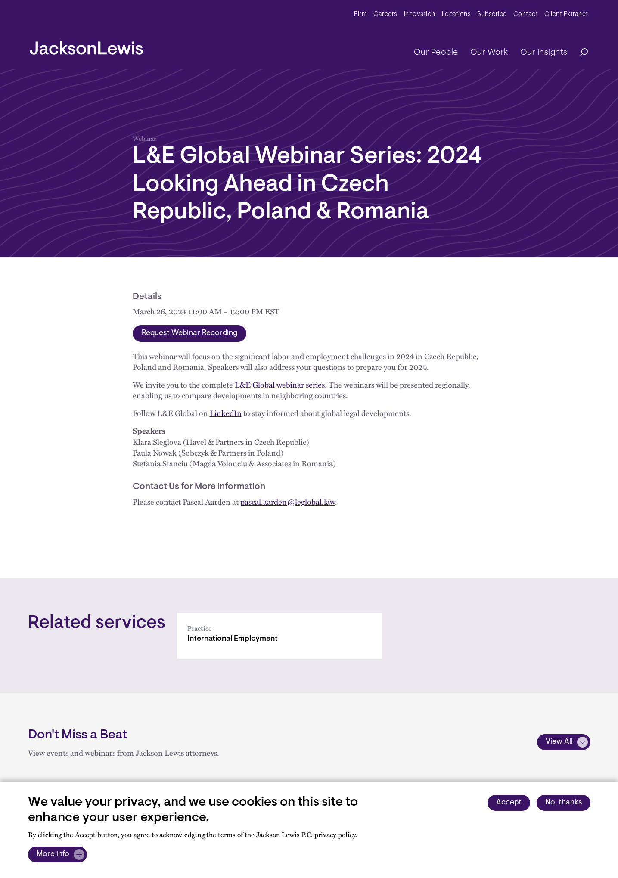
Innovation (419, 14)
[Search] (579, 53)
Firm (360, 14)
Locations (456, 14)
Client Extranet (566, 14)
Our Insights (544, 52)
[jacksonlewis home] (86, 45)
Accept (509, 803)
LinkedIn (226, 413)
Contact (525, 14)
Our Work (489, 52)
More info (53, 854)
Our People (436, 52)
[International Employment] (279, 636)
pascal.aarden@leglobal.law (287, 501)
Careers (385, 14)
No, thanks (563, 803)
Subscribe (492, 14)
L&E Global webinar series (280, 384)
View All (559, 742)
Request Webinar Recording (189, 333)
